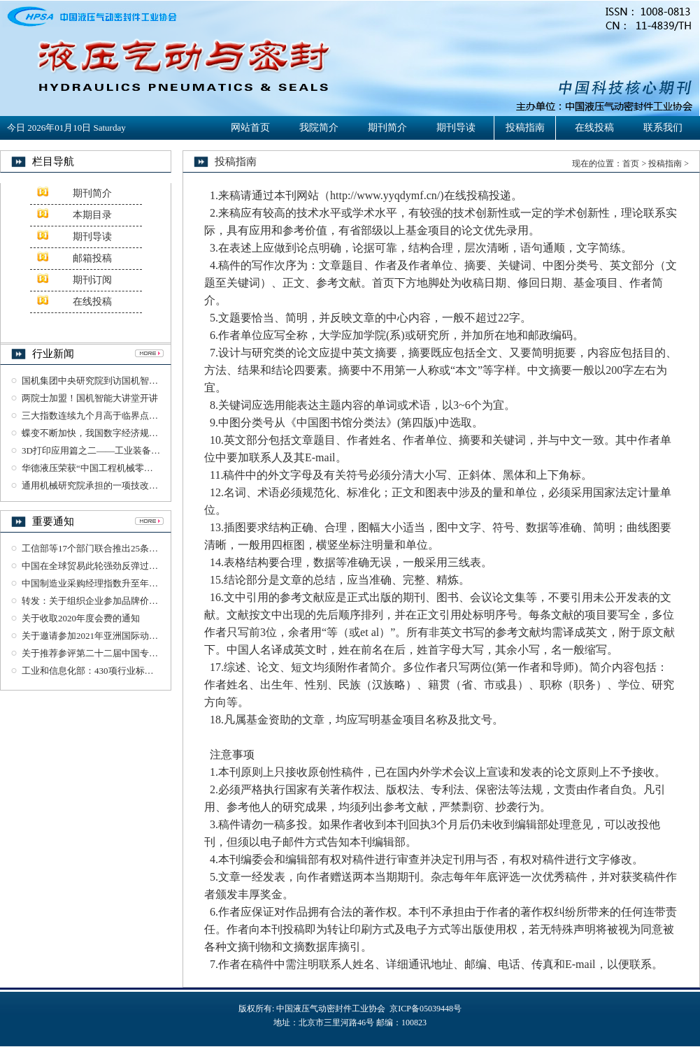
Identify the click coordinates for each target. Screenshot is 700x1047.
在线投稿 (594, 127)
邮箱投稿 (92, 258)
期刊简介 (387, 127)
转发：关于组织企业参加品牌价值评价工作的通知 (122, 600)
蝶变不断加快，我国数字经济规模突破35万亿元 (117, 433)
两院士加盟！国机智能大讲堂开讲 (90, 398)
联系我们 (663, 127)
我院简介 (318, 127)
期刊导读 (456, 127)
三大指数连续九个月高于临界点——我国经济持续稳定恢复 (140, 415)
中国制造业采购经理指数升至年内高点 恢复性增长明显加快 (141, 583)
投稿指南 (525, 127)
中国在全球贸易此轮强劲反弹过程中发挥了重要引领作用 (135, 566)
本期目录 (92, 215)
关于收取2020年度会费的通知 (81, 618)
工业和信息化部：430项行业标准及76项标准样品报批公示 (138, 670)
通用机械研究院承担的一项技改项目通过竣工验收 (122, 485)
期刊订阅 (92, 280)
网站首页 (250, 127)
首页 (630, 163)
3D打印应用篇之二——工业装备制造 (95, 450)
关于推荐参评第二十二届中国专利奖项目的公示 (117, 653)
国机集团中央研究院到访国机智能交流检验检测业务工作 (135, 380)
